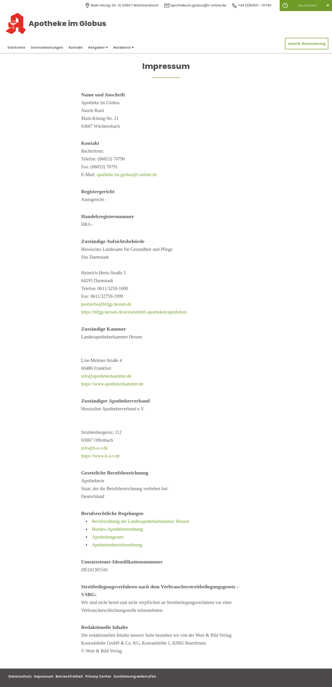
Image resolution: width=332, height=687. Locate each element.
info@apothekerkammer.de (106, 376)
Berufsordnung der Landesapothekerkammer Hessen (140, 521)
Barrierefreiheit (69, 676)
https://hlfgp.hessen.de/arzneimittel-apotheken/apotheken (134, 311)
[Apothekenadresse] (122, 5)
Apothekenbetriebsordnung (117, 544)
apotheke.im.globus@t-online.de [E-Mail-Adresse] (195, 5)
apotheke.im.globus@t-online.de (127, 174)
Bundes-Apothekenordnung (117, 529)
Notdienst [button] (123, 47)
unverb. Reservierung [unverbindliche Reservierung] (307, 43)
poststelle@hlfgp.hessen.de (106, 304)
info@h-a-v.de (94, 447)
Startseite (16, 47)
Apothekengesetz (108, 536)
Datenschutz (20, 676)
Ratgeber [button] (98, 47)
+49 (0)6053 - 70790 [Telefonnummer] (251, 5)
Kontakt (76, 47)
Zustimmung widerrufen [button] (135, 676)
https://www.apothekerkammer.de (112, 383)
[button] (306, 5)
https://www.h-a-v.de (100, 455)
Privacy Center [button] (98, 676)
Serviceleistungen (47, 47)
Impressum (43, 676)
